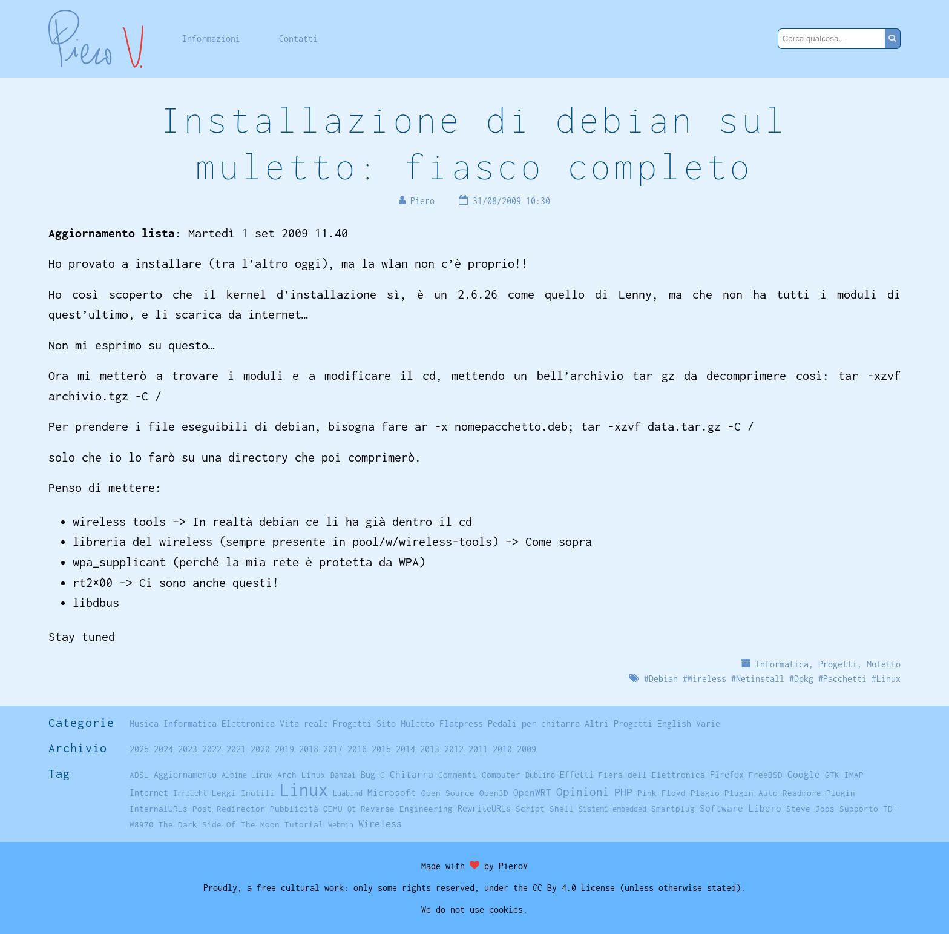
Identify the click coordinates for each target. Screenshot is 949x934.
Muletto (884, 664)
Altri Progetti (618, 723)
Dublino (540, 775)
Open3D (493, 793)
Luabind (348, 793)
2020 (260, 749)
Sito (386, 723)
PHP (623, 792)
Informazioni (211, 38)
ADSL (139, 775)
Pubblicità (294, 808)
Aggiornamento (185, 774)
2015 (381, 749)
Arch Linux (301, 775)
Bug (368, 775)
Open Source (448, 793)
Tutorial (303, 824)
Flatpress (461, 723)
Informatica (782, 664)
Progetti (837, 664)
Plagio (705, 793)
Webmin (340, 824)
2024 (163, 749)
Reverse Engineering (407, 808)
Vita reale (304, 723)
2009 (526, 749)
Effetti (577, 775)
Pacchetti (845, 679)
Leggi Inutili (243, 793)
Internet (149, 792)
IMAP (854, 775)
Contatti (298, 38)
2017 (333, 749)
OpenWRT (532, 792)
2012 (454, 749)
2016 (357, 749)
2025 (139, 749)
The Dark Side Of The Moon (219, 824)
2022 (212, 749)
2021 (236, 749)
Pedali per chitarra (534, 723)
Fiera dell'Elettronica (652, 775)
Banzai (343, 775)
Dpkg (803, 679)
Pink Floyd (661, 793)
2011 (478, 749)
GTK (832, 775)
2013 (429, 749)
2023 (187, 749)
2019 (284, 749)
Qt (351, 808)
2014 (405, 749)
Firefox (727, 774)
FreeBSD (766, 775)
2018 (308, 749)
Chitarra (411, 774)
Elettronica (248, 723)
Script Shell (545, 808)
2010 (502, 749)
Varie (708, 723)
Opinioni (582, 791)
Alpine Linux (247, 775)
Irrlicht (190, 793)
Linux (888, 679)
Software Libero (740, 808)
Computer (501, 775)
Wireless (707, 679)
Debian (663, 679)
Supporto (858, 808)
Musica (144, 723)
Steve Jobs (810, 808)
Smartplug (673, 808)
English (674, 723)
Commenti (457, 775)
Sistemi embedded (612, 808)
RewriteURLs (484, 808)
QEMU (333, 808)
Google (803, 774)
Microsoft (391, 792)
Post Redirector (228, 808)
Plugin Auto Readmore (772, 793)
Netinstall (760, 679)
